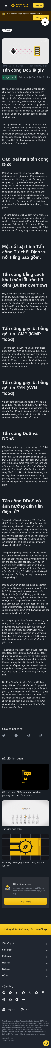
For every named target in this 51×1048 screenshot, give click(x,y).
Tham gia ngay (41, 17)
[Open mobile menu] (47, 5)
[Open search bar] (30, 5)
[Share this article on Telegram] (28, 735)
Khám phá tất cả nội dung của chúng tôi (25, 929)
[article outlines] (45, 22)
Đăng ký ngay (25, 901)
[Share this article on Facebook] (16, 735)
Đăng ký (38, 5)
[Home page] (19, 5)
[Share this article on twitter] (3, 735)
